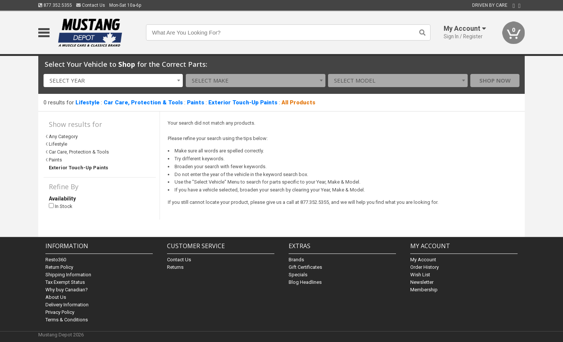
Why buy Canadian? (66, 289)
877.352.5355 (55, 5)
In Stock (60, 206)
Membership (424, 289)
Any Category (63, 136)
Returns (175, 267)
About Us (55, 297)
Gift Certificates (305, 267)
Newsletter (422, 282)
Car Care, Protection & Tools (143, 102)
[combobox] (113, 80)
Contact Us (90, 5)
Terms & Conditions (66, 319)
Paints (195, 102)
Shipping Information (68, 274)
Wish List (420, 274)
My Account (423, 259)
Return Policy (59, 267)
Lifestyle (87, 102)
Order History (424, 267)
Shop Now (495, 80)
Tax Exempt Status (65, 282)
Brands (296, 259)
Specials (298, 274)
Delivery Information (67, 304)
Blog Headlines (305, 282)
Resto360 (55, 259)
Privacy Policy (59, 312)
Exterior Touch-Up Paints (242, 102)
